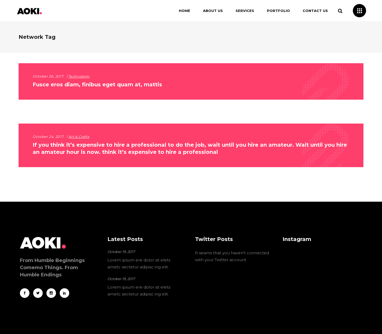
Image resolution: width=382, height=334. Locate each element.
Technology (79, 76)
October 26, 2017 (48, 76)
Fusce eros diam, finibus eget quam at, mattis (97, 84)
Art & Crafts (78, 136)
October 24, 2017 (48, 136)
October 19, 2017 (121, 252)
